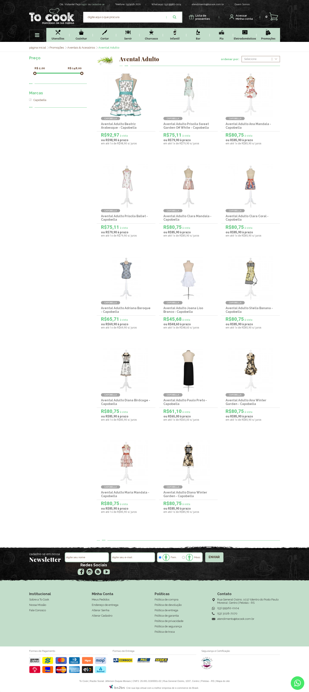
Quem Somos (242, 4)
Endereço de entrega (105, 604)
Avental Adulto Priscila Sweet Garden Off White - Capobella (186, 125)
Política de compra (166, 599)
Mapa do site (223, 681)
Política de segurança (168, 626)
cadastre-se (98, 4)
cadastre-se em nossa (44, 554)
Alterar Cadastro (102, 615)
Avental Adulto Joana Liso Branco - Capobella (183, 309)
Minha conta (244, 17)
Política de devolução (168, 604)
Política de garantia (167, 615)
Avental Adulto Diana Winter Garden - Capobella (185, 494)
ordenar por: (230, 59)
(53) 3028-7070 (227, 613)
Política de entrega (166, 610)
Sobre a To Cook (39, 599)
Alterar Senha (100, 610)
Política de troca (165, 631)
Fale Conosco (37, 610)
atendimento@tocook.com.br (208, 4)
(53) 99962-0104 (172, 4)
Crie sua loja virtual (136, 688)
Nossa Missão (37, 604)
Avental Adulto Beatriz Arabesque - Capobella (119, 125)
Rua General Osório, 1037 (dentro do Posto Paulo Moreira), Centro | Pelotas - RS (248, 601)
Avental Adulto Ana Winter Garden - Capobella (246, 402)
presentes (202, 17)
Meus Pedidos (100, 599)
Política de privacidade (169, 621)
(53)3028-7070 (133, 4)
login (84, 4)
